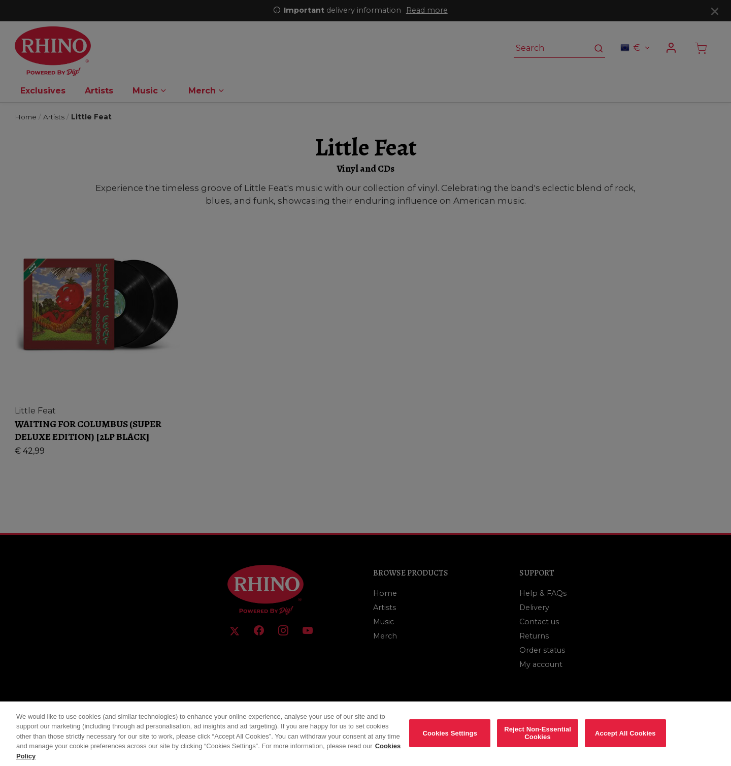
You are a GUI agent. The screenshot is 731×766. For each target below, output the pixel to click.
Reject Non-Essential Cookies (537, 741)
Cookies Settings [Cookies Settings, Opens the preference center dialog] (450, 740)
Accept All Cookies (625, 740)
